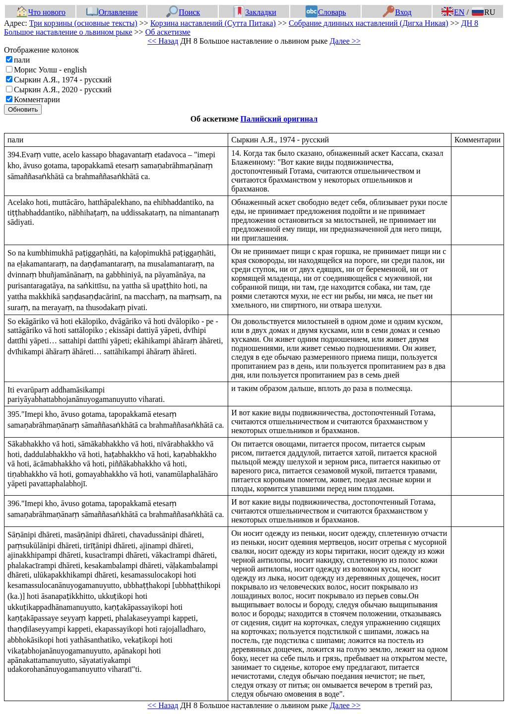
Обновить (23, 109)
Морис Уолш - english (50, 69)
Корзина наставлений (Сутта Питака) (213, 23)
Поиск (183, 12)
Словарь (326, 12)
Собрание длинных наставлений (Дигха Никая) (368, 23)
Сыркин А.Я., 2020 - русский (63, 89)
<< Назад (162, 41)
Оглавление (112, 12)
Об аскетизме (167, 32)
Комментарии (37, 99)
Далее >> (344, 41)
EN (453, 12)
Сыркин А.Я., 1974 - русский (63, 79)
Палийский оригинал (279, 119)
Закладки (254, 12)
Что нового (40, 12)
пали (22, 60)
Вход (397, 12)
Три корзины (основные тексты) (83, 23)
